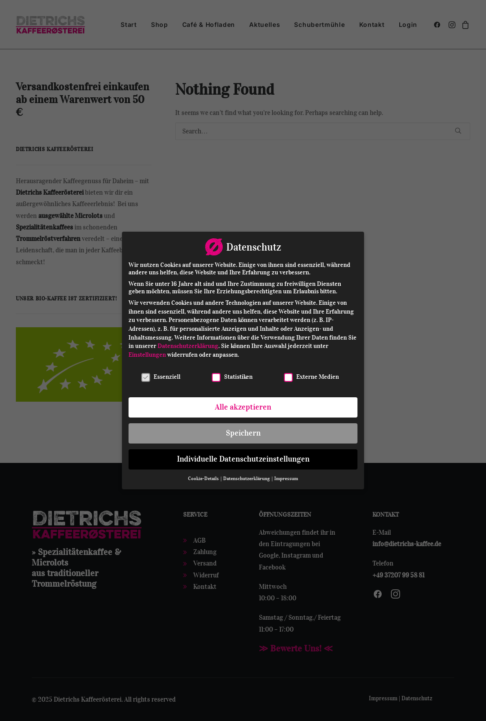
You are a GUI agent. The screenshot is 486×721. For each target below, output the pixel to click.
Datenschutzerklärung (188, 344)
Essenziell (160, 374)
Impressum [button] (286, 476)
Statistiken (232, 374)
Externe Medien (311, 374)
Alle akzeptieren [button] (243, 405)
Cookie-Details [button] (204, 476)
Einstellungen (147, 352)
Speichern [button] (243, 431)
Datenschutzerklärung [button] (247, 476)
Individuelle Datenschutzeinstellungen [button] (243, 457)
